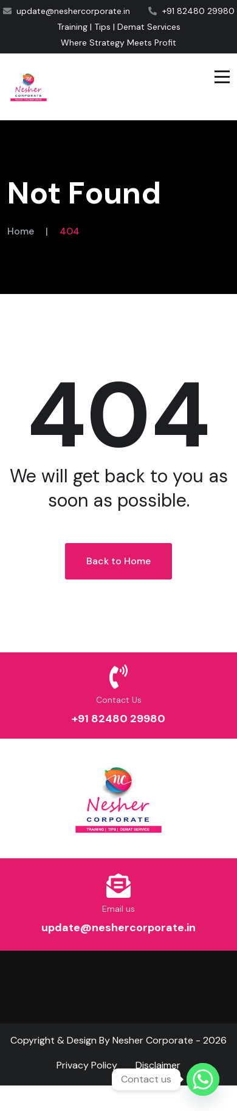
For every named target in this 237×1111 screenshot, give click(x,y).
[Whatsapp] (203, 1079)
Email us (118, 908)
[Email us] (118, 885)
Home (20, 231)
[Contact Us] (118, 677)
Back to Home (118, 561)
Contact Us (119, 699)
